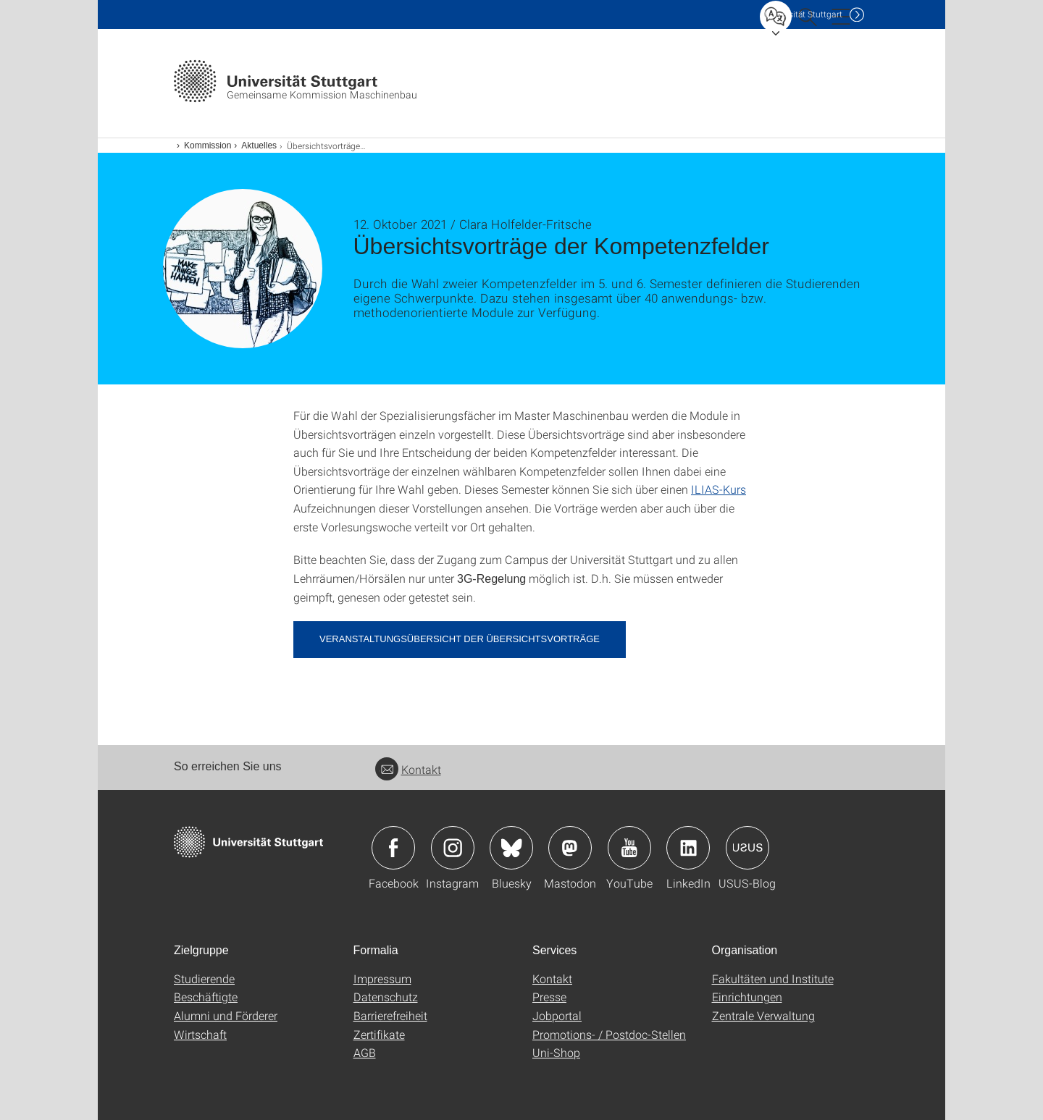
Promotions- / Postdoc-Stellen (609, 1034)
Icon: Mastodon (570, 848)
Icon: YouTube (629, 848)
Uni (803, 14)
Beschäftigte (206, 996)
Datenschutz (385, 996)
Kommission (207, 145)
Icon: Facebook (393, 848)
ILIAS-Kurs (718, 489)
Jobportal (557, 1015)
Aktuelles (259, 145)
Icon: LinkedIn (688, 848)
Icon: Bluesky (511, 848)
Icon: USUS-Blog (747, 848)
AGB (364, 1052)
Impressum (382, 978)
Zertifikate (379, 1034)
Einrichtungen (747, 996)
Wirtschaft (200, 1034)
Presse (549, 996)
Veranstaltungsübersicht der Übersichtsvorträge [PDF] (459, 638)
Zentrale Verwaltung (763, 1015)
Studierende (204, 978)
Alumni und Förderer (225, 1015)
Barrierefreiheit (390, 1015)
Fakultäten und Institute (773, 978)
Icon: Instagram (452, 848)
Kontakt (408, 769)
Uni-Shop (556, 1052)
